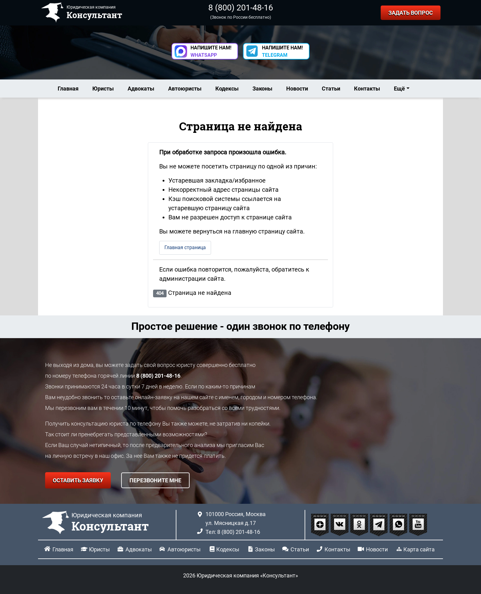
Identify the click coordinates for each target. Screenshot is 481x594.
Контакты (367, 88)
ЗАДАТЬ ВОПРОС (410, 13)
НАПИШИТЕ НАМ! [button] (210, 51)
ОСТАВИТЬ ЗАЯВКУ (78, 480)
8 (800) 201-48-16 (240, 8)
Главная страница (185, 247)
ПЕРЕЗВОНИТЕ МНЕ (155, 480)
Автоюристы (185, 88)
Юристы (103, 88)
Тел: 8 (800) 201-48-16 (233, 532)
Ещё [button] (399, 88)
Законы (262, 88)
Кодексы (227, 88)
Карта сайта (419, 549)
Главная (68, 88)
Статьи (331, 88)
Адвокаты (141, 88)
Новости (297, 88)
